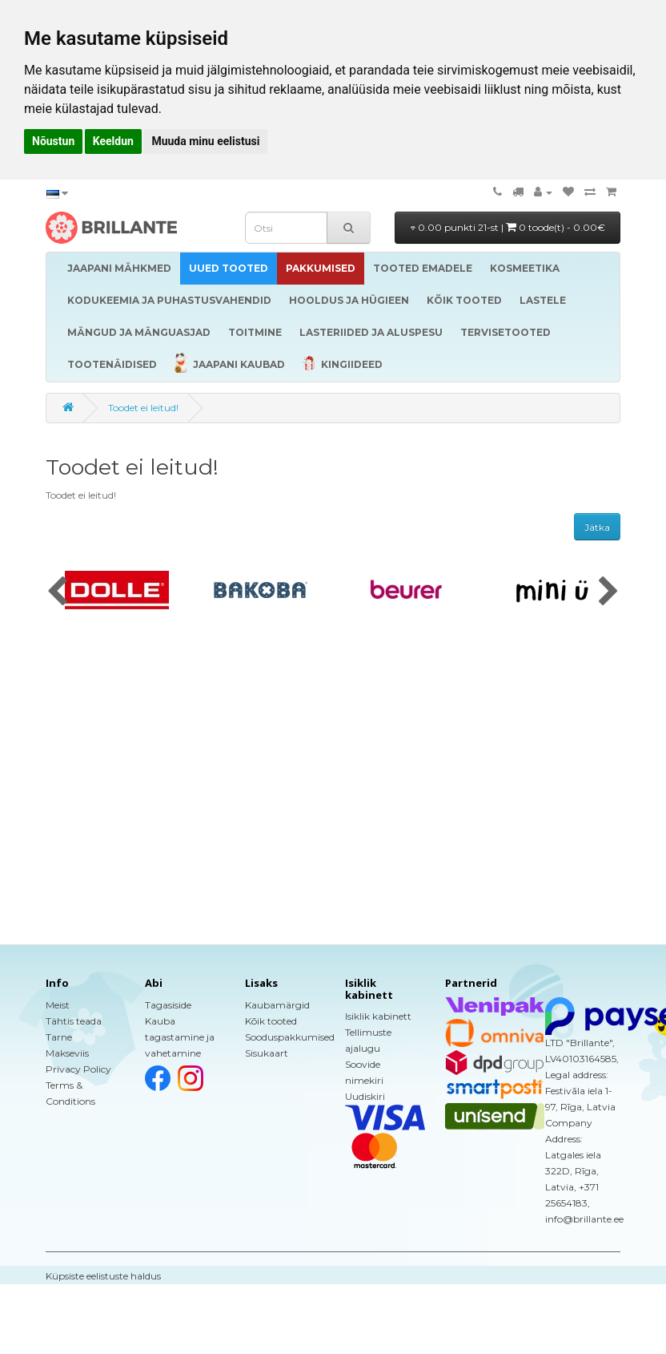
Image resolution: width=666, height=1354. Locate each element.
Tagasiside (168, 1005)
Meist (58, 1005)
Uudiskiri (365, 1096)
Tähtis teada (74, 1021)
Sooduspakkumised (290, 1037)
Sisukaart (266, 1053)
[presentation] (57, 592)
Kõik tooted (271, 1021)
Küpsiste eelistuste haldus (103, 1276)
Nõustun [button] (53, 141)
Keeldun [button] (113, 141)
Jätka (597, 527)
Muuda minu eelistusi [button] (205, 141)
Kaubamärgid (277, 1005)
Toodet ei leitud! (143, 408)
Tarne (59, 1037)
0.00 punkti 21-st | (508, 227)
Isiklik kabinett (378, 1016)
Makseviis (67, 1053)
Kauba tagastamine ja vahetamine (180, 1037)
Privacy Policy (78, 1069)
